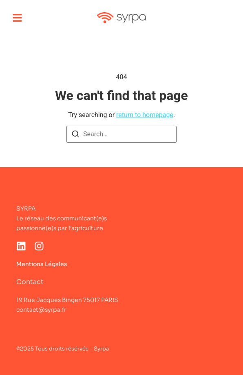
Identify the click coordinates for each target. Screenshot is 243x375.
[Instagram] (39, 246)
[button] (17, 17)
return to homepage (144, 115)
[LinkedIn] (21, 246)
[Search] (75, 135)
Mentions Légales (41, 264)
